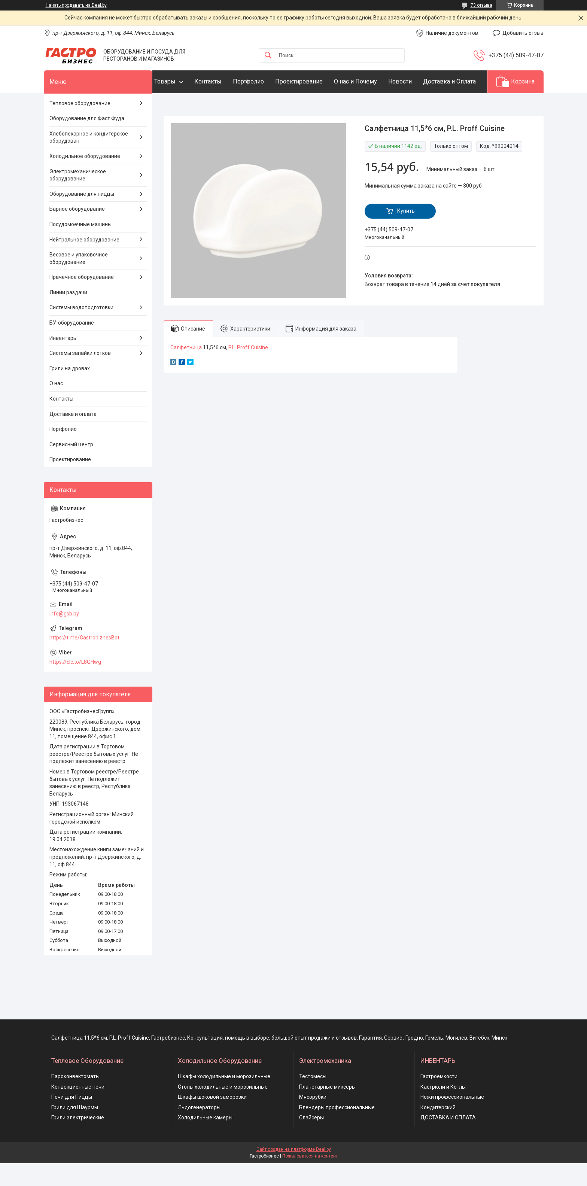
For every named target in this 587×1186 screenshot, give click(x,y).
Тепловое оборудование (79, 126)
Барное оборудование (77, 232)
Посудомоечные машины (80, 247)
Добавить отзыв (523, 33)
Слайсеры (311, 1141)
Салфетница (186, 370)
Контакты (223, 81)
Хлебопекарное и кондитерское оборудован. (88, 160)
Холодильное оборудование (84, 179)
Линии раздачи (68, 315)
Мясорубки (312, 1120)
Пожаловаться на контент (310, 1179)
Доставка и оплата (73, 437)
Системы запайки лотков (80, 376)
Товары (180, 81)
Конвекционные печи (77, 1110)
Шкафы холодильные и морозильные (224, 1099)
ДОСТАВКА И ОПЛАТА (448, 1141)
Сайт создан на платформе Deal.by (293, 1172)
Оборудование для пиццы (81, 217)
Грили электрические (77, 1141)
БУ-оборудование (71, 346)
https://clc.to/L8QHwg (75, 685)
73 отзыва (481, 5)
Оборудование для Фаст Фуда (86, 142)
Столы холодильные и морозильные (223, 1110)
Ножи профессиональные (452, 1120)
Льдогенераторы (199, 1130)
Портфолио (263, 81)
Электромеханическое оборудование (77, 198)
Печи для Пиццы (71, 1120)
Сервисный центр (71, 467)
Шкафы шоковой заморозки (212, 1120)
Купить (406, 234)
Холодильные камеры (205, 1141)
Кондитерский (438, 1130)
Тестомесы (312, 1099)
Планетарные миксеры (327, 1110)
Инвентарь (62, 361)
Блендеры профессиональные (337, 1130)
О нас (56, 407)
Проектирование (314, 81)
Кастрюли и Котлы (443, 1110)
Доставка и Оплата (195, 104)
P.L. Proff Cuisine (248, 370)
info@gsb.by (64, 636)
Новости (415, 81)
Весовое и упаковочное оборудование (78, 281)
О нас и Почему (370, 81)
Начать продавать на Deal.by (76, 5)
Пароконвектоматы (75, 1099)
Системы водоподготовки (81, 331)
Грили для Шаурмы (74, 1130)
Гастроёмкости (438, 1099)
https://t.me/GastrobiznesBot (84, 660)
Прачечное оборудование (81, 300)
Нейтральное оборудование (84, 262)
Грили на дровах (69, 391)
